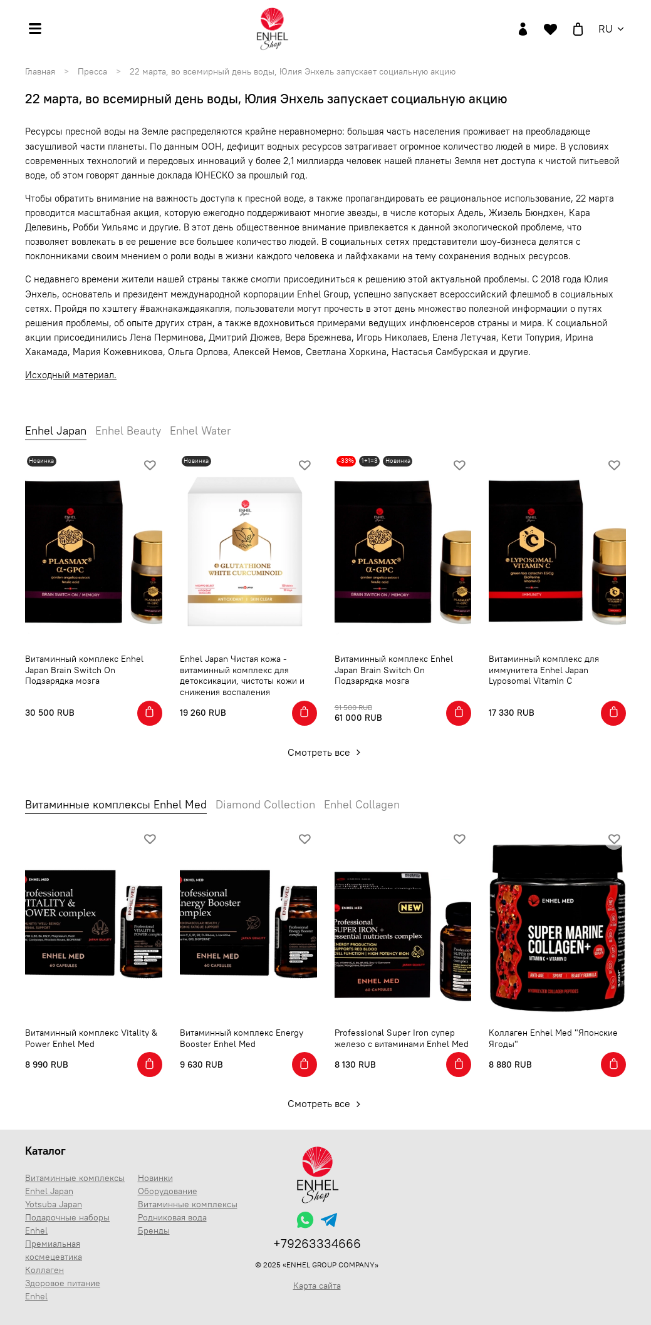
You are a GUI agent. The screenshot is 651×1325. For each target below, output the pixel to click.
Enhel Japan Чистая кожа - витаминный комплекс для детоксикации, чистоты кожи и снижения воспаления (242, 675)
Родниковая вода (172, 1217)
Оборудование (167, 1191)
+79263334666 (317, 1243)
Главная (40, 71)
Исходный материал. (71, 375)
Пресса (92, 71)
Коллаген (44, 1270)
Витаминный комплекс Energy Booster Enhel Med (241, 1038)
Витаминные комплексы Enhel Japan (75, 1184)
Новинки (155, 1177)
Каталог (45, 1150)
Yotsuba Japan (53, 1204)
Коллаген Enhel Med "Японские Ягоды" (553, 1038)
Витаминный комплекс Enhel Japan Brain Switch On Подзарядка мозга (84, 669)
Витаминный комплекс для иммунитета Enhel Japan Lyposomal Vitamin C (544, 669)
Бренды (154, 1230)
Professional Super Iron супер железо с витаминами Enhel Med (402, 1038)
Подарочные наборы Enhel (67, 1224)
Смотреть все (325, 752)
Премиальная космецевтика (53, 1250)
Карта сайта (317, 1285)
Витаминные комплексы (187, 1204)
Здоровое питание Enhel (62, 1289)
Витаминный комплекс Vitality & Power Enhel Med (91, 1038)
